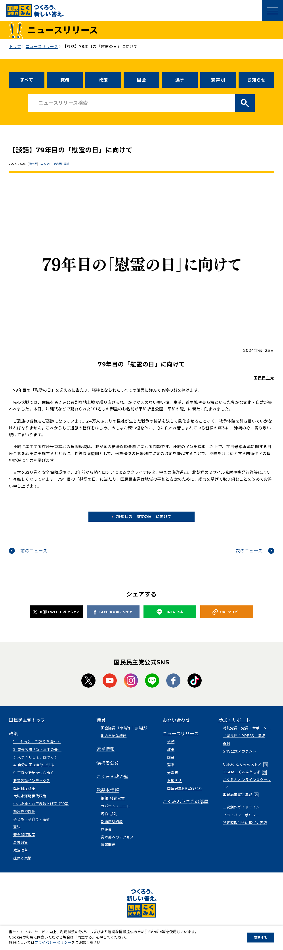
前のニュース (34, 556)
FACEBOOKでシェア (113, 617)
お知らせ (256, 80)
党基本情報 (107, 796)
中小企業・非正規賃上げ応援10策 (41, 810)
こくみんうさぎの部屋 (185, 807)
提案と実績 (22, 864)
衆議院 (125, 734)
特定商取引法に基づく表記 (245, 829)
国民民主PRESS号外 (184, 794)
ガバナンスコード (115, 812)
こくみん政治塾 (112, 782)
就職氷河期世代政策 (29, 802)
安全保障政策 (24, 841)
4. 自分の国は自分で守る (33, 771)
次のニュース (249, 556)
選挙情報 (105, 755)
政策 (103, 80)
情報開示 (108, 851)
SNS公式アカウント (239, 757)
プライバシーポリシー (241, 821)
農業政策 (20, 848)
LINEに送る (170, 618)
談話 (71, 163)
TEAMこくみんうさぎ (241, 778)
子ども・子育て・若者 (31, 825)
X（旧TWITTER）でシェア (56, 618)
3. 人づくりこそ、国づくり (35, 763)
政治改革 (20, 856)
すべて (26, 80)
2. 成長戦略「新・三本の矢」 (37, 755)
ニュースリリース (181, 739)
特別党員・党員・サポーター (247, 734)
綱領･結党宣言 (113, 804)
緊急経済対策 (24, 817)
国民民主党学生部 (237, 800)
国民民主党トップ (27, 725)
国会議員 (108, 734)
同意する (260, 938)
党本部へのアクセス (117, 843)
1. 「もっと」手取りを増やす (37, 748)
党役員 (106, 835)
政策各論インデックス (31, 786)
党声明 (218, 80)
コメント (47, 163)
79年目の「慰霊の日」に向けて (149, 519)
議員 (100, 725)
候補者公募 (107, 768)
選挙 (179, 80)
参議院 (140, 734)
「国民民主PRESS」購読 (244, 742)
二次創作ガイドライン (241, 813)
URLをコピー (226, 618)
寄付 (226, 749)
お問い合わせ (176, 725)
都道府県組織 (112, 827)
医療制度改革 (24, 794)
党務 (64, 80)
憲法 (17, 833)
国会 (141, 80)
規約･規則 (109, 820)
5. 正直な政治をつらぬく (33, 779)
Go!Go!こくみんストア (242, 770)
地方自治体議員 (113, 742)
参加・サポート (234, 725)
